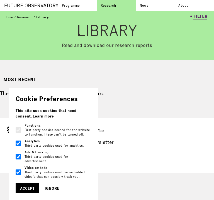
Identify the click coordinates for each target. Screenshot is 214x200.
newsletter (102, 142)
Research (108, 5)
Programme (71, 5)
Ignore (52, 188)
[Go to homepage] (31, 6)
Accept (27, 188)
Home (8, 17)
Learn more (43, 116)
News (144, 5)
